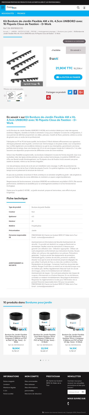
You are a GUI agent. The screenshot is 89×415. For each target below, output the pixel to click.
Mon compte (32, 376)
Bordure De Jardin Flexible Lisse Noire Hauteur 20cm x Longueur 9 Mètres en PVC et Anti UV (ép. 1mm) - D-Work (45, 338)
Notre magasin (8, 381)
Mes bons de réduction (33, 394)
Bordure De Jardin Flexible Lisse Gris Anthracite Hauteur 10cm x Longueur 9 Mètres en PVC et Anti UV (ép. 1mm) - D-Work (73, 338)
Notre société (8, 394)
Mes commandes (31, 381)
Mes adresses (30, 384)
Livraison (6, 384)
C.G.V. (5, 390)
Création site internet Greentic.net (53, 412)
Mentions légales (9, 387)
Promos (21, 13)
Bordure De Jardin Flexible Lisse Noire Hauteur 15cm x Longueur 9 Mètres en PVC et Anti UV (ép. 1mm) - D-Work (16, 338)
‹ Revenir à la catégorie (74, 41)
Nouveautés (8, 13)
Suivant (26, 95)
